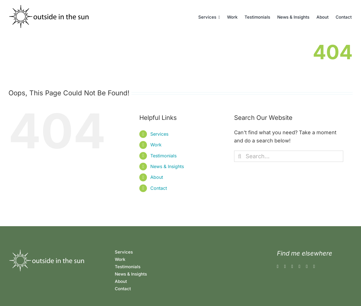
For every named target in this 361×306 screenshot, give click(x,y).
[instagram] (285, 266)
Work (156, 145)
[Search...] (288, 156)
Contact (158, 188)
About (156, 177)
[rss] (307, 266)
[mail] (314, 266)
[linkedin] (299, 266)
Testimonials (163, 155)
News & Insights (167, 166)
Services (159, 134)
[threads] (292, 266)
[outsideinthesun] (49, 7)
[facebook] (278, 266)
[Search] (239, 156)
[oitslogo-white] (46, 251)
